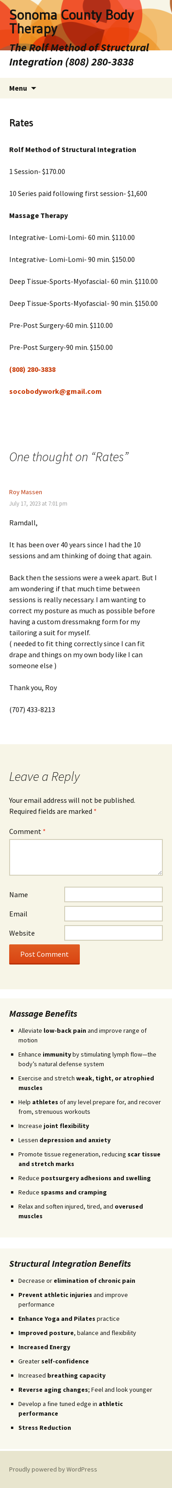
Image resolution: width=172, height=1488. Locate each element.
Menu (18, 88)
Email (18, 913)
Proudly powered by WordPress (53, 1469)
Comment (27, 831)
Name (18, 894)
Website (22, 932)
